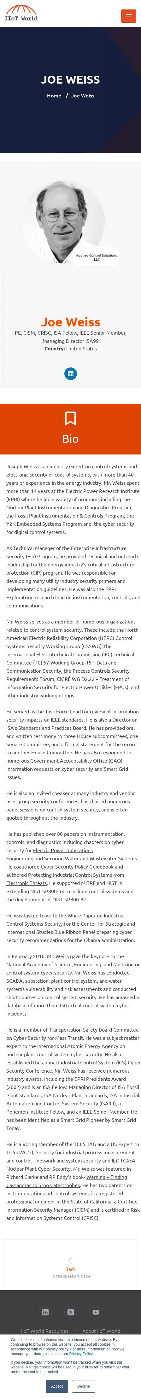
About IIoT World (101, 1330)
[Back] (70, 1260)
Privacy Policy (80, 1354)
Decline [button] (83, 1386)
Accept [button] (57, 1386)
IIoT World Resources (44, 1330)
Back (70, 1269)
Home (54, 95)
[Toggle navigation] (128, 16)
